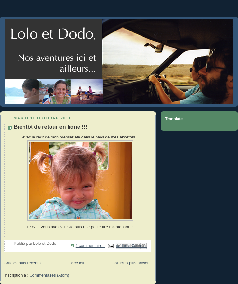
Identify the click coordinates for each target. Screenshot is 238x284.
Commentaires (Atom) (49, 275)
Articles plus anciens (132, 263)
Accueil (77, 263)
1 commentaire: (90, 246)
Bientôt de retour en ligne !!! (50, 127)
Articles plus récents (22, 263)
